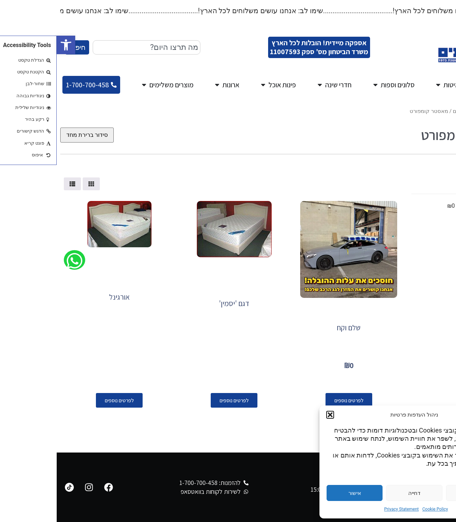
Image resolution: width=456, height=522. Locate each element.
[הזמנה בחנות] (30, 135)
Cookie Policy (378, 509)
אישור (298, 493)
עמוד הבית (440, 111)
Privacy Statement (344, 509)
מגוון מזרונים (410, 111)
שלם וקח (292, 327)
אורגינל (62, 297)
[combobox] (90, 47)
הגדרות (417, 493)
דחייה (358, 493)
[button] (9, 45)
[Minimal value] (402, 194)
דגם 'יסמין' (177, 303)
